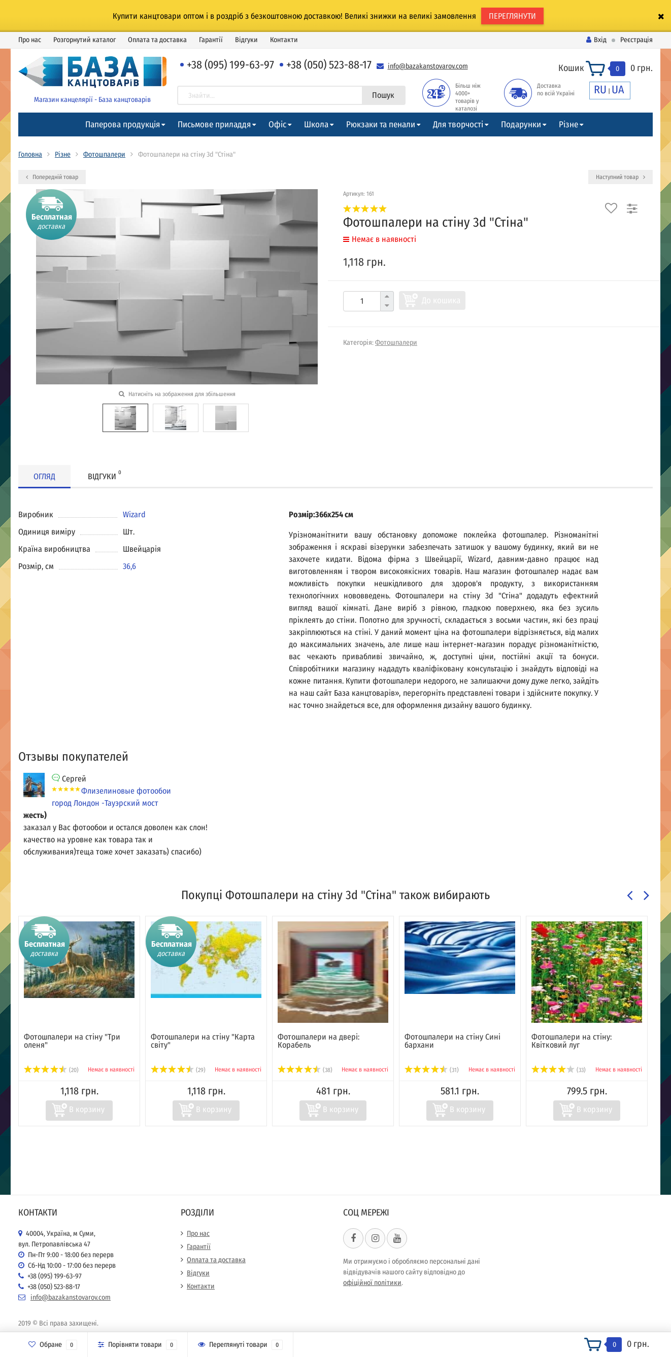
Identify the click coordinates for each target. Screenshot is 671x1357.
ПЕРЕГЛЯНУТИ (512, 16)
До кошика (441, 300)
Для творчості (458, 124)
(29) (178, 1070)
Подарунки (521, 124)
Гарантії (211, 39)
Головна (30, 154)
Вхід (596, 39)
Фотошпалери (104, 154)
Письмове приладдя (214, 124)
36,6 (129, 566)
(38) (305, 1070)
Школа (316, 124)
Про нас (29, 39)
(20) (51, 1070)
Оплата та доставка (157, 39)
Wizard (134, 514)
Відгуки (246, 39)
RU (600, 89)
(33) (558, 1070)
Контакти (284, 39)
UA (618, 89)
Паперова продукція (122, 124)
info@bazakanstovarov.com (428, 66)
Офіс (277, 124)
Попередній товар (52, 177)
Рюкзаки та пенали (380, 124)
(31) (432, 1070)
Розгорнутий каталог (84, 39)
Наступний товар (620, 177)
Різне (568, 124)
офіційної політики (372, 1282)
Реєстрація (636, 39)
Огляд (44, 476)
